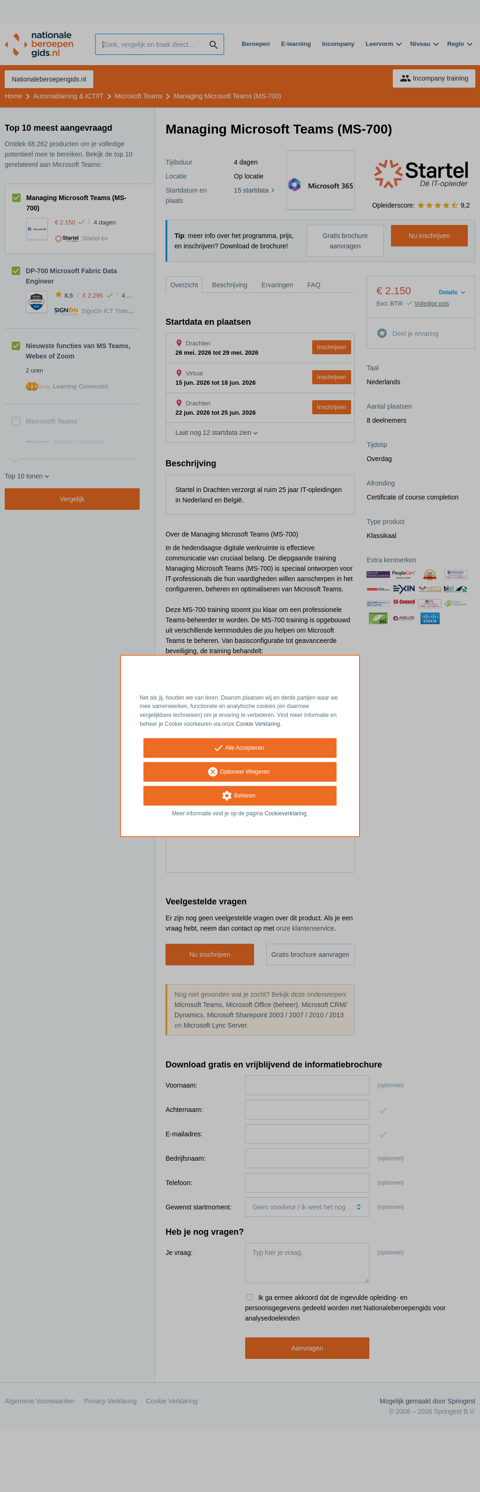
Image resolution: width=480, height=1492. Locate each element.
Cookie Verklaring (258, 724)
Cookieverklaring (285, 813)
